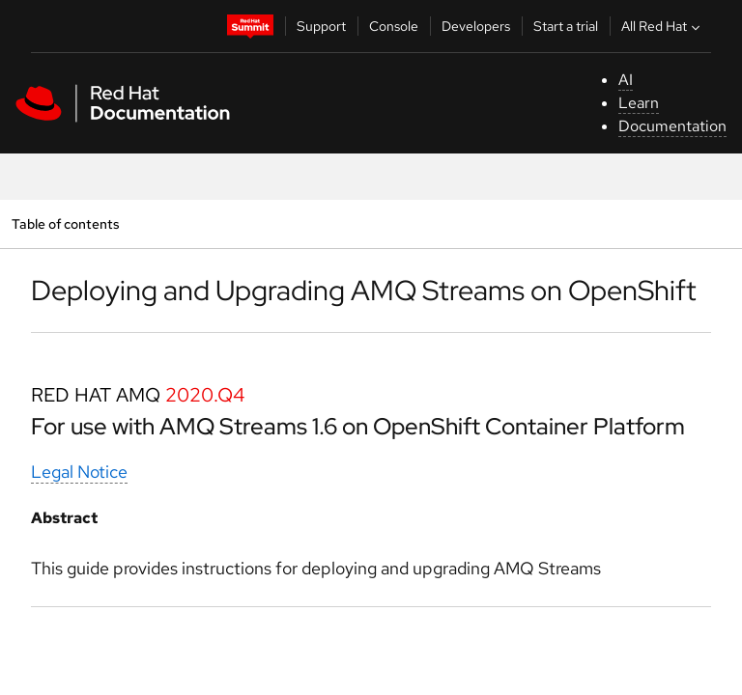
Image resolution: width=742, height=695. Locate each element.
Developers (476, 26)
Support (321, 26)
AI (625, 80)
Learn (638, 103)
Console (393, 26)
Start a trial (565, 26)
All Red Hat (662, 26)
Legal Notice (79, 471)
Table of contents (65, 223)
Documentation (672, 126)
